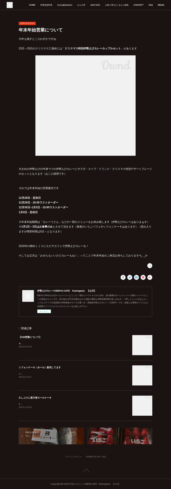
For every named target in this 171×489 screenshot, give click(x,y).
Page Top (85, 470)
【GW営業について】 (30, 337)
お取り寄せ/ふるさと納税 (116, 5)
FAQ (151, 5)
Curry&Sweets (64, 5)
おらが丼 (81, 5)
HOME (32, 5)
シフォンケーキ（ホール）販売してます (40, 367)
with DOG (95, 5)
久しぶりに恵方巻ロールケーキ (35, 397)
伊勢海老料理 (46, 5)
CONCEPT (138, 5)
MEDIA (161, 5)
